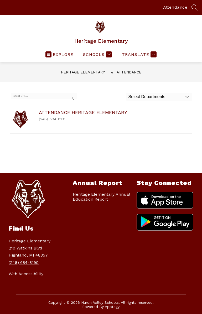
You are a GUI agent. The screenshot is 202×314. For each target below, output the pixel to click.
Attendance (175, 7)
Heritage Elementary (83, 72)
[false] (44, 96)
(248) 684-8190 (24, 262)
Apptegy (112, 307)
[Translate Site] (139, 54)
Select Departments (146, 96)
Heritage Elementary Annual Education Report (101, 197)
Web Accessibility (26, 273)
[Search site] (194, 7)
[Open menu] (59, 54)
